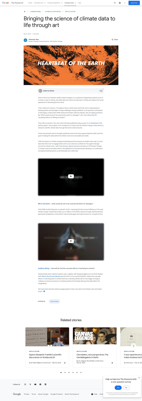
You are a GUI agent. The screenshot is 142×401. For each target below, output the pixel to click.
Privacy (26, 394)
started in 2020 (91, 133)
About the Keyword (72, 394)
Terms (34, 394)
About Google (43, 394)
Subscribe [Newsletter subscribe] (134, 3)
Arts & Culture (70, 11)
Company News (35, 11)
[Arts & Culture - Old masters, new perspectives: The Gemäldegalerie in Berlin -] (95, 347)
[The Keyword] (25, 11)
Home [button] (30, 3)
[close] (136, 383)
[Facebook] (40, 384)
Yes (115, 393)
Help (94, 394)
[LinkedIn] (45, 384)
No (124, 393)
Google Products (56, 394)
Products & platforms (55, 3)
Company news (70, 3)
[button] (114, 40)
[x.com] (30, 384)
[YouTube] (35, 384)
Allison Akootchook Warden (51, 276)
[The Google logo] (17, 394)
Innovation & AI (40, 3)
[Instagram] (25, 384)
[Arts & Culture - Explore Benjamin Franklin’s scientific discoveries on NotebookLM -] (47, 347)
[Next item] (133, 346)
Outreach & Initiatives (53, 11)
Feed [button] (79, 3)
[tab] (61, 373)
